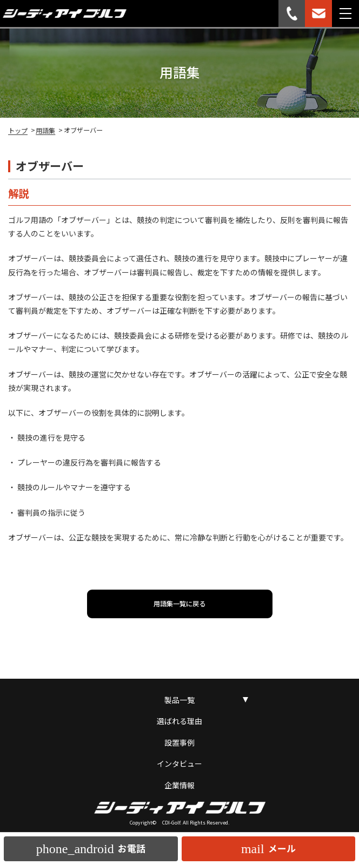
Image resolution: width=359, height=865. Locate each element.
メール (268, 849)
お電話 (90, 849)
